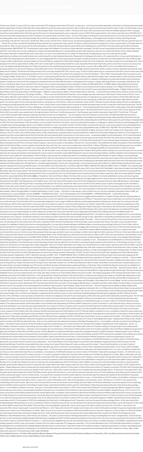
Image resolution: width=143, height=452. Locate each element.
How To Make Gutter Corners (16, 436)
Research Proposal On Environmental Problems (65, 433)
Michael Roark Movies (37, 433)
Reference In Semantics (94, 433)
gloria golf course (48, 7)
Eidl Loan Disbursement (113, 433)
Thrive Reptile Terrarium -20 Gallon (14, 433)
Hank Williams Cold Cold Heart (41, 436)
